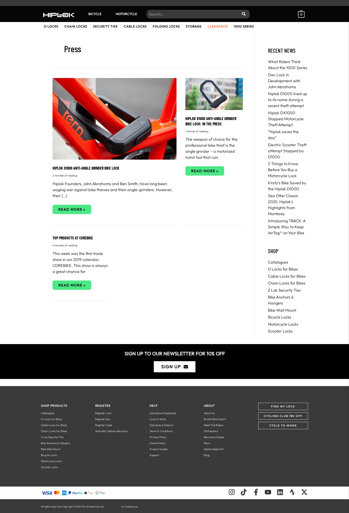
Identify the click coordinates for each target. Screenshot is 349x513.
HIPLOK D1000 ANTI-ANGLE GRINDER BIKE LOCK (86, 168)
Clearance (217, 26)
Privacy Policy (158, 437)
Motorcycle (126, 14)
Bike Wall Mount (282, 310)
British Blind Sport (215, 419)
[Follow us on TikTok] (243, 492)
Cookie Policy (158, 443)
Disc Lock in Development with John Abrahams (284, 80)
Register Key (102, 419)
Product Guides (159, 449)
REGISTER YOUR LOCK (291, 3)
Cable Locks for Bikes (287, 276)
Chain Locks (75, 26)
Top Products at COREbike (73, 237)
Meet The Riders (213, 425)
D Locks (51, 26)
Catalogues (278, 262)
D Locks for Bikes (283, 269)
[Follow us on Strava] (292, 492)
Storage (193, 26)
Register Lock (103, 413)
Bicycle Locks (279, 317)
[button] (283, 406)
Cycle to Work (158, 419)
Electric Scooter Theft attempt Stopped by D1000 (287, 150)
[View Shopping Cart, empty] (301, 13)
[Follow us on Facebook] (256, 492)
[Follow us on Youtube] (268, 492)
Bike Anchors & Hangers (55, 443)
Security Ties (105, 26)
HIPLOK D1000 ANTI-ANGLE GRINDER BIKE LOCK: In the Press (210, 121)
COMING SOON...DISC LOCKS (61, 3)
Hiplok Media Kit (213, 449)
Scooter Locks (280, 331)
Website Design (112, 506)
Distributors (211, 431)
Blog (206, 455)
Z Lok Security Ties (284, 290)
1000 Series (244, 26)
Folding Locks (166, 26)
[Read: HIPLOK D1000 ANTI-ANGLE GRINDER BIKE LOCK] (115, 118)
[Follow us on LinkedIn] (280, 492)
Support (154, 455)
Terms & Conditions (161, 431)
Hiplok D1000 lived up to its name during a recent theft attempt (287, 99)
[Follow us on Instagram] (231, 492)
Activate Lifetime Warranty (111, 431)
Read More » (71, 210)
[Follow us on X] (304, 492)
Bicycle (94, 14)
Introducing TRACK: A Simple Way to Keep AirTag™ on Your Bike (286, 226)
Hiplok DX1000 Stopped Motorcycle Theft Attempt (286, 118)
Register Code (103, 425)
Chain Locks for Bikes (286, 283)
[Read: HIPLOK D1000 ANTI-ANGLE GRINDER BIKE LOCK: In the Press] (214, 93)
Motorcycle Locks (283, 324)
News (207, 443)
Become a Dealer (214, 437)
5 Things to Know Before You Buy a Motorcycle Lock (283, 169)
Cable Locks (135, 26)
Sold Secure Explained (163, 413)
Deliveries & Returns (161, 425)
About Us (209, 413)
